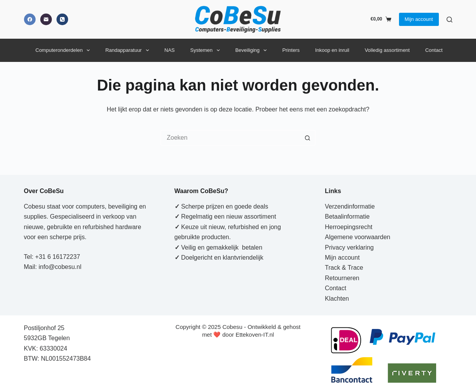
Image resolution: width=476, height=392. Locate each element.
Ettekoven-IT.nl (255, 334)
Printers (291, 50)
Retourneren (342, 278)
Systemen (206, 50)
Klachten (337, 298)
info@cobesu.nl (60, 267)
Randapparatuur (128, 50)
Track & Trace (344, 267)
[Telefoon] (62, 19)
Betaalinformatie (347, 216)
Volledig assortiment (387, 50)
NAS (169, 50)
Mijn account (419, 19)
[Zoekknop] (307, 138)
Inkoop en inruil (332, 50)
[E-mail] (46, 19)
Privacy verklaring (349, 247)
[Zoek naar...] (230, 138)
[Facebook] (30, 19)
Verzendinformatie (350, 206)
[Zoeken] (449, 19)
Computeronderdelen (64, 50)
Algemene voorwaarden (357, 237)
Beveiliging (252, 50)
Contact (434, 50)
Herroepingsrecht (349, 227)
